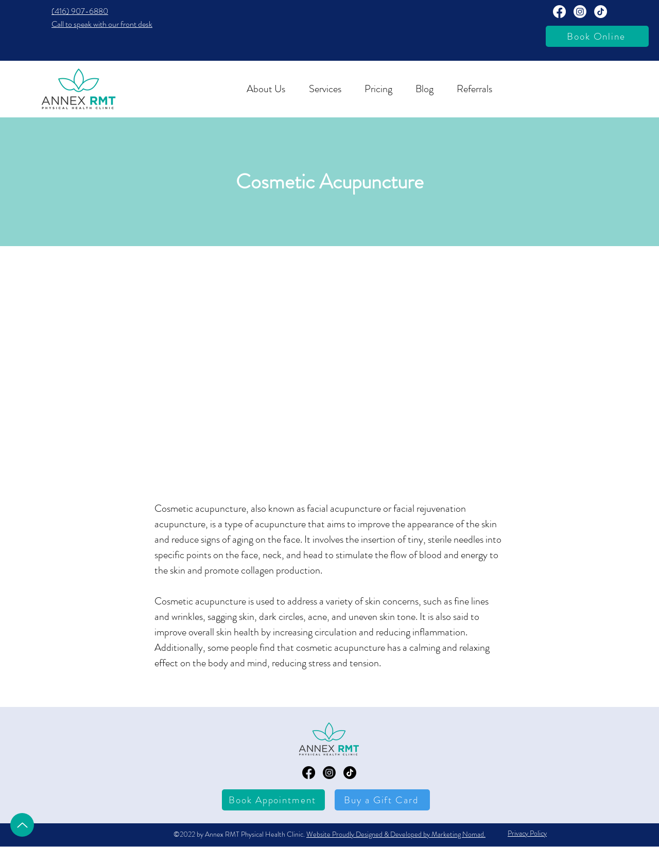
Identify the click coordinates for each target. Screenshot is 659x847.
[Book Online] (597, 36)
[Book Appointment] (273, 799)
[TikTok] (600, 11)
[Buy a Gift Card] (382, 799)
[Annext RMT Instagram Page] (580, 11)
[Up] (22, 825)
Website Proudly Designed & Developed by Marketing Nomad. (395, 834)
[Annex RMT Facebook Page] (559, 11)
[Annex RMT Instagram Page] (329, 772)
